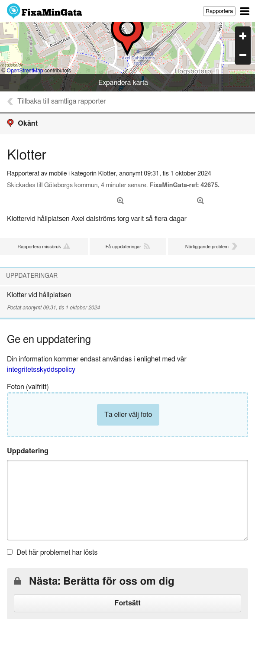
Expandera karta (123, 82)
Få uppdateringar (123, 246)
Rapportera (219, 11)
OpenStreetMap (25, 70)
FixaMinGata (45, 11)
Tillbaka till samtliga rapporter (61, 101)
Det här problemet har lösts (56, 552)
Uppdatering (27, 451)
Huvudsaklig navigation (244, 11)
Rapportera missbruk (39, 246)
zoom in (243, 36)
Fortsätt (127, 603)
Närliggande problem (207, 246)
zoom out (243, 55)
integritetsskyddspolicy (41, 369)
